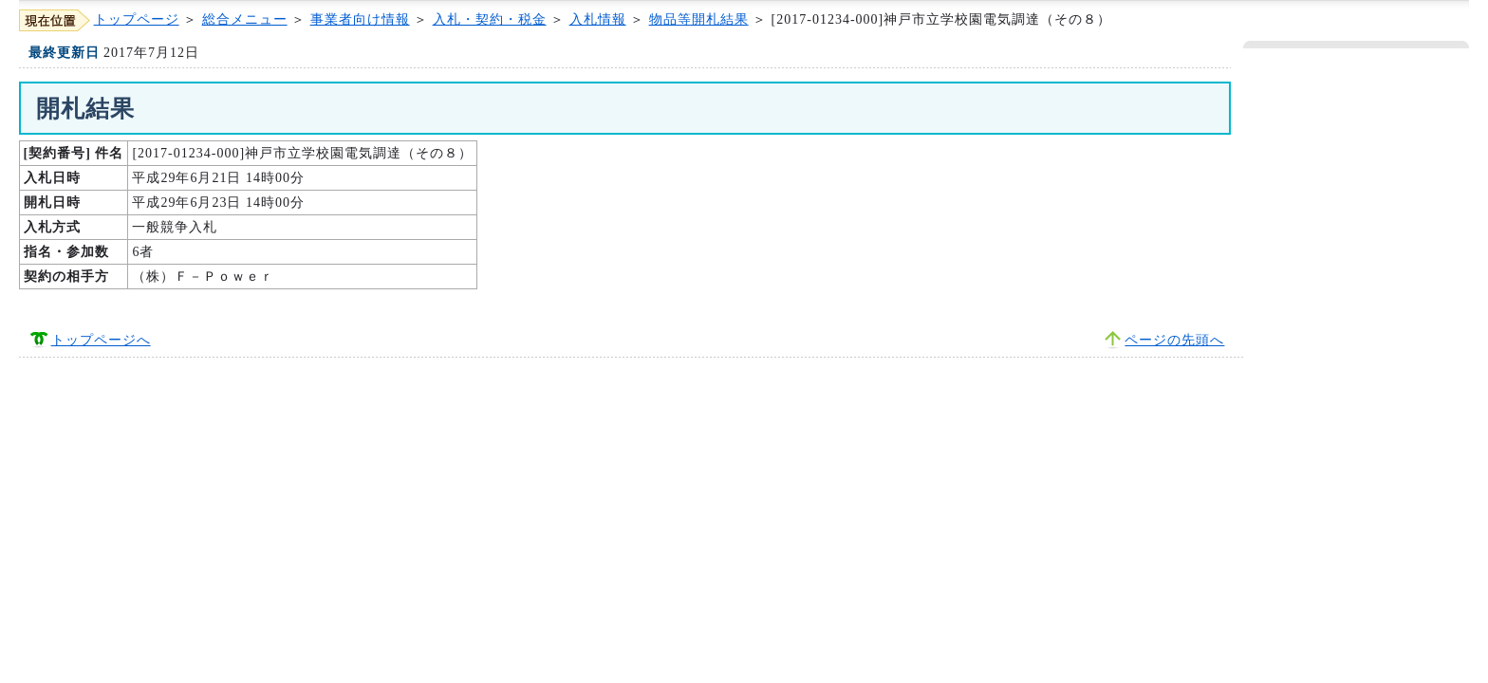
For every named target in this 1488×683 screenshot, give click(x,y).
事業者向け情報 (360, 19)
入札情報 (597, 19)
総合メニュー (245, 19)
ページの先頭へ (1174, 340)
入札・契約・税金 (490, 19)
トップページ (136, 19)
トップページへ (101, 340)
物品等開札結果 (699, 19)
